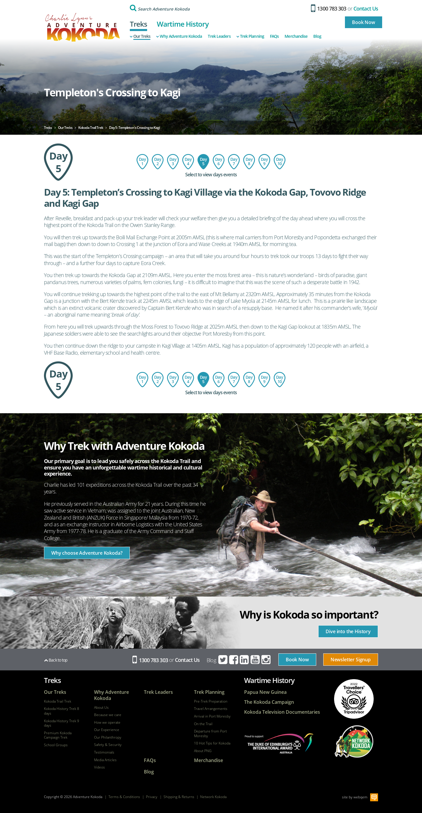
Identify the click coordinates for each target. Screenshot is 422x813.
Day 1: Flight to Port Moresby (142, 161)
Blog (317, 36)
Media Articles (105, 760)
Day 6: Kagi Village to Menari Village (218, 161)
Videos (99, 767)
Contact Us (365, 8)
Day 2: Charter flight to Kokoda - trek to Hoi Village (158, 161)
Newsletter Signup (351, 659)
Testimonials (104, 752)
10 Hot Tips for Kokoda (212, 743)
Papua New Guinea (265, 692)
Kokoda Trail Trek (57, 701)
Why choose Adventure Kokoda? (86, 553)
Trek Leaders (219, 36)
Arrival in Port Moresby (212, 716)
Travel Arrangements (210, 708)
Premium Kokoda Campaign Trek (58, 735)
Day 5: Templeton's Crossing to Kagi (203, 161)
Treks (138, 24)
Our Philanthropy (107, 737)
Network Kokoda (213, 796)
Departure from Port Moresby (210, 733)
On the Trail (203, 724)
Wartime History (183, 24)
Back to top (55, 660)
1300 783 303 (328, 8)
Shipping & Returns (179, 796)
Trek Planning (250, 36)
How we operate (107, 722)
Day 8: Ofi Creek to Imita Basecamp (249, 161)
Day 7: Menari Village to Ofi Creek (234, 161)
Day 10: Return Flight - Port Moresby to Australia (279, 161)
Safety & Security (108, 744)
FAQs (274, 36)
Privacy (151, 796)
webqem (360, 797)
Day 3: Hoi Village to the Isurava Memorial (173, 161)
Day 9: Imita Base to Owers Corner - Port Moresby (264, 161)
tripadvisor (354, 699)
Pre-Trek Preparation (210, 701)
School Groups (56, 745)
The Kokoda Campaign (269, 702)
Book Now (363, 22)
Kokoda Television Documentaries (282, 712)
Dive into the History (348, 631)
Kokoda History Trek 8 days (61, 710)
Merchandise (296, 36)
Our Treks (140, 36)
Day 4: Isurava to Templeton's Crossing (188, 161)
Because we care (107, 715)
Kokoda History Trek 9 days (61, 723)
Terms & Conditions (124, 796)
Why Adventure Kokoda (179, 36)
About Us (101, 707)
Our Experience (106, 729)
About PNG (203, 751)
